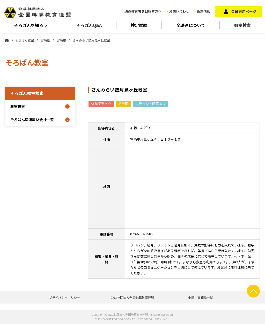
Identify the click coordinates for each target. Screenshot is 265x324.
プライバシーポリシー (64, 297)
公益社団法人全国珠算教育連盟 (132, 297)
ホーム (7, 40)
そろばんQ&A (89, 25)
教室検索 (242, 25)
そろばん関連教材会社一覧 (32, 119)
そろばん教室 (24, 40)
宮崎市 (61, 40)
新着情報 (203, 11)
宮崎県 (45, 40)
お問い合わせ (179, 11)
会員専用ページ (243, 11)
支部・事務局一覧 (200, 297)
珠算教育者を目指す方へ (142, 11)
